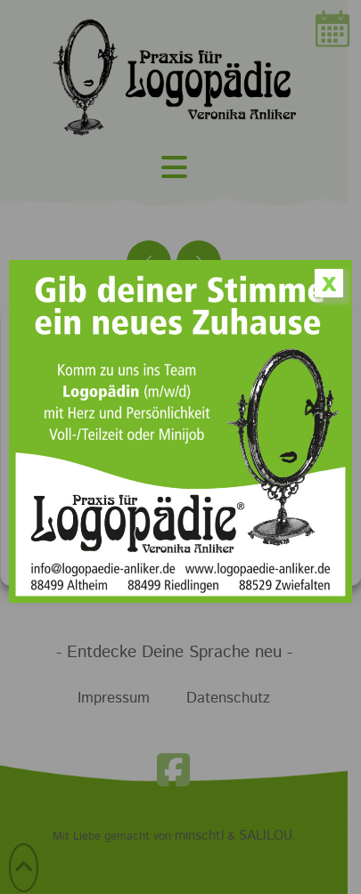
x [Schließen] (328, 283)
